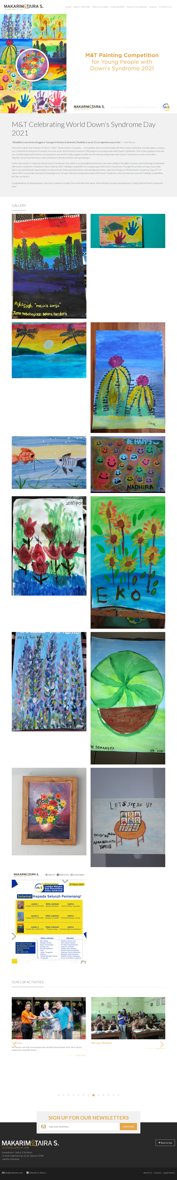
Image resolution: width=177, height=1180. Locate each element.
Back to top (165, 1142)
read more (81, 1055)
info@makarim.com (14, 1172)
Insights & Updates (137, 7)
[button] (59, 1095)
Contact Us (165, 7)
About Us (147, 1172)
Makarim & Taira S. (37, 1172)
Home (68, 7)
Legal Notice (169, 1172)
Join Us (153, 7)
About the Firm (82, 7)
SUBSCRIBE (128, 1126)
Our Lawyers (117, 7)
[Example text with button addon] (83, 1126)
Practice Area (100, 7)
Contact (157, 1172)
